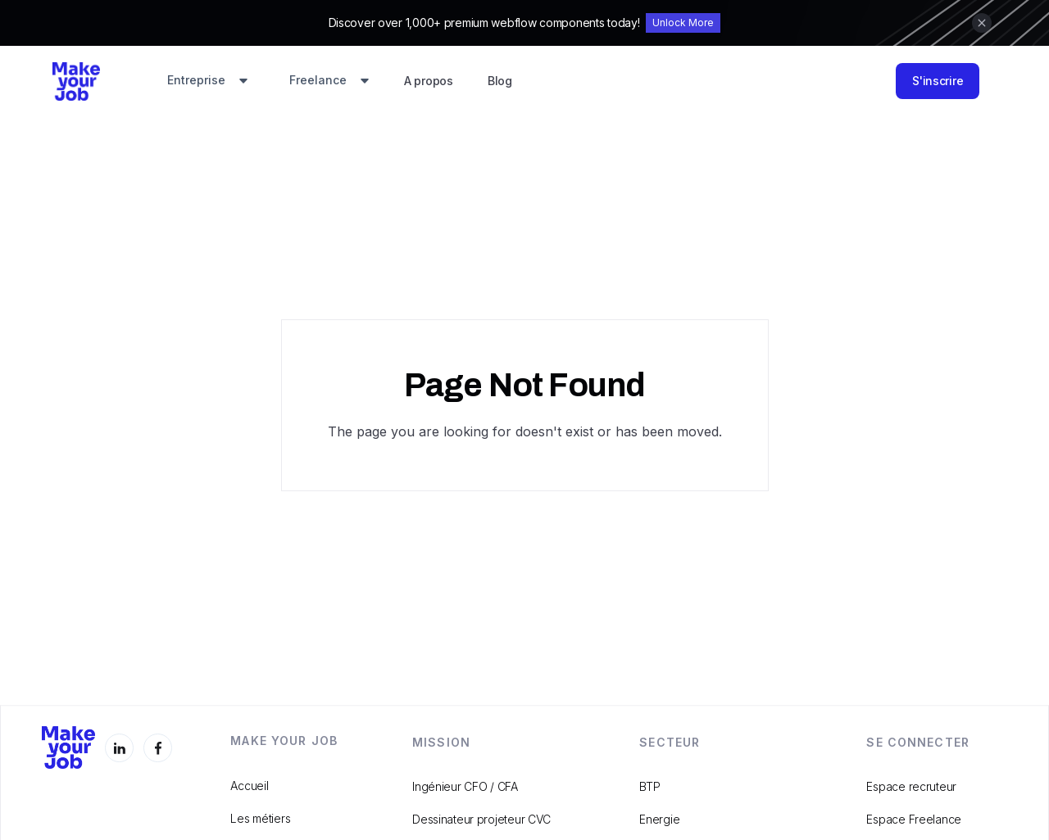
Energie (659, 819)
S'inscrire (937, 81)
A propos (428, 81)
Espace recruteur (911, 786)
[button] (207, 81)
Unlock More (683, 22)
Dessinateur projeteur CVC (481, 819)
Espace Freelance (913, 819)
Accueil (249, 786)
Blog (500, 81)
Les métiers (260, 818)
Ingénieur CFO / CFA (465, 786)
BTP (649, 786)
